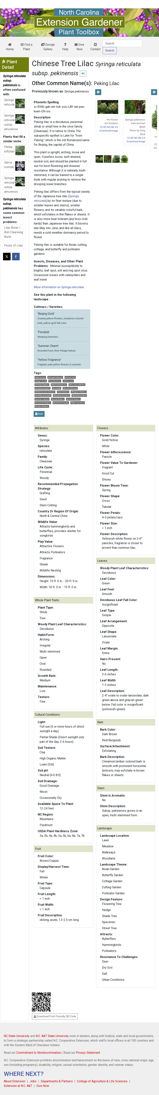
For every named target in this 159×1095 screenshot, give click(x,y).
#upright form (54, 381)
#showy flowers (42, 385)
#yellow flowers (73, 399)
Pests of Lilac (13, 245)
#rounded (56, 388)
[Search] (122, 43)
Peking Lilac (106, 83)
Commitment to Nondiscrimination (38, 1052)
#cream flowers (41, 406)
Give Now (79, 47)
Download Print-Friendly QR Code (55, 1016)
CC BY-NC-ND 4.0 (109, 127)
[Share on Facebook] (16, 256)
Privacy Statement (88, 1052)
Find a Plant (26, 47)
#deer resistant (77, 403)
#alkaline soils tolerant (45, 392)
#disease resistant (61, 395)
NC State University (16, 1036)
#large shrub (40, 381)
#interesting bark (42, 388)
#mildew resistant (43, 395)
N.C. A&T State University (52, 1036)
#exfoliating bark (79, 395)
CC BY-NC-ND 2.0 (136, 137)
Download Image (109, 130)
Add (39, 413)
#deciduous (40, 377)
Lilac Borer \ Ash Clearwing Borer (13, 232)
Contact (95, 47)
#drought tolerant (55, 377)
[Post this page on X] (7, 256)
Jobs (33, 1081)
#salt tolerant (63, 392)
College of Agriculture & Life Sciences (102, 1081)
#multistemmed (70, 388)
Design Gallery (48, 47)
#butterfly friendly (60, 403)
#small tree (70, 377)
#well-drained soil (58, 385)
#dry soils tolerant (77, 385)
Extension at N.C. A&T (18, 1086)
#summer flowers (42, 403)
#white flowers (58, 399)
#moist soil (68, 381)
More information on (59, 287)
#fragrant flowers (79, 392)
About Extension (14, 1081)
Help (65, 47)
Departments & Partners (57, 1081)
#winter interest (42, 399)
